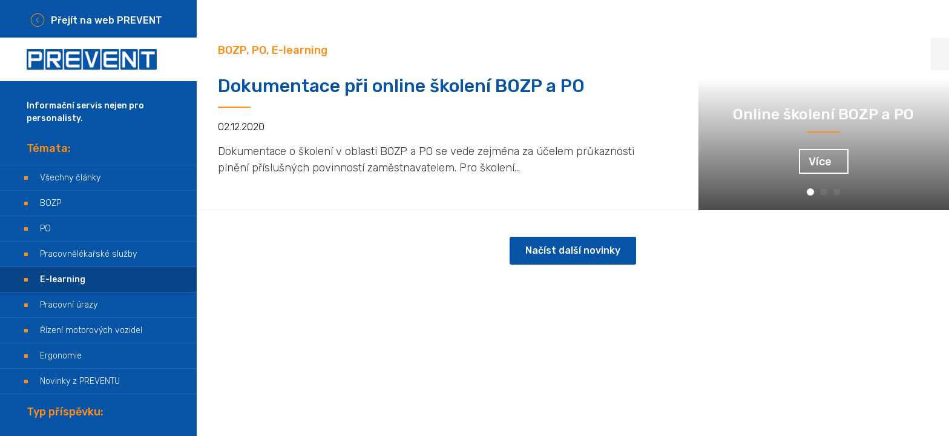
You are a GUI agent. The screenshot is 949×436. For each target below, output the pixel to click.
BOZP (50, 203)
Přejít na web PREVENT (106, 20)
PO (45, 228)
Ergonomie (61, 356)
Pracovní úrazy (68, 305)
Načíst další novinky (572, 250)
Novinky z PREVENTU (80, 381)
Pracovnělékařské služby (88, 254)
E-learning (62, 279)
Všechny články (70, 178)
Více (820, 161)
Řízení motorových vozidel (91, 330)
